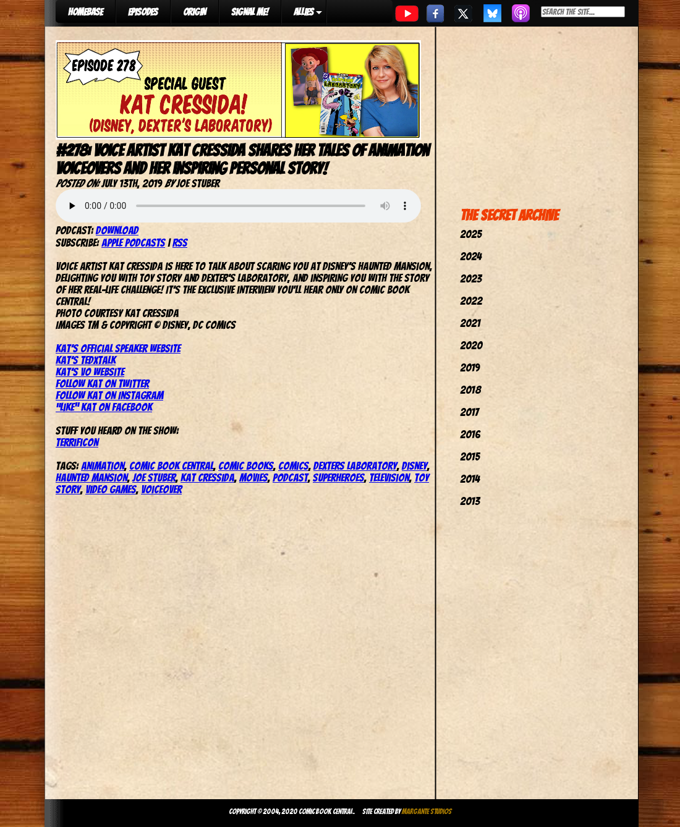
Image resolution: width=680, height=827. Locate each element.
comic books (245, 466)
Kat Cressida (207, 477)
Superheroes (338, 477)
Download (117, 230)
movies (253, 477)
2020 (471, 345)
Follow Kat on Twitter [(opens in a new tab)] (102, 383)
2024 (471, 256)
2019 (470, 367)
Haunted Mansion (91, 477)
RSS (179, 242)
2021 (470, 323)
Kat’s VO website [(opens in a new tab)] (90, 372)
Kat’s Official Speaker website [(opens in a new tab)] (118, 348)
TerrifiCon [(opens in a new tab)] (77, 442)
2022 (471, 301)
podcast (290, 477)
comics (293, 466)
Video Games (110, 489)
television (389, 477)
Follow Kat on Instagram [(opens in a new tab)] (109, 395)
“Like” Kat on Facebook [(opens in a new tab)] (104, 407)
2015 (470, 456)
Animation (102, 466)
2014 (470, 479)
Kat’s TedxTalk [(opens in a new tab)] (86, 360)
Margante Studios (427, 811)
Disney (414, 466)
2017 (469, 412)
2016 (470, 434)
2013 (470, 501)
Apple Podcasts (133, 242)
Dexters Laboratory (355, 466)
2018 (470, 390)
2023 (471, 278)
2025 (471, 234)
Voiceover (161, 489)
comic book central (171, 466)
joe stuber (154, 477)
